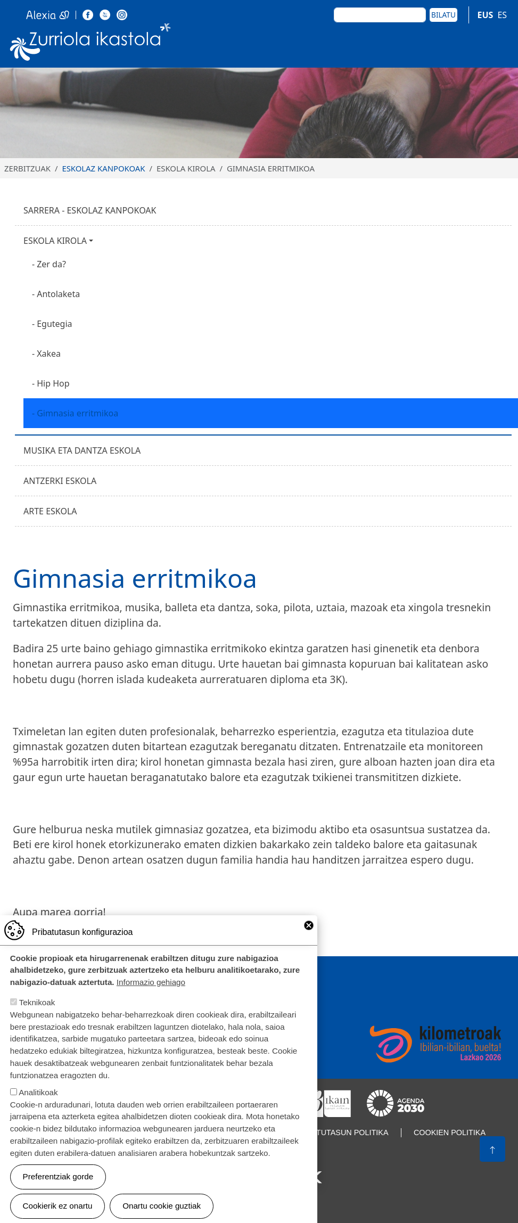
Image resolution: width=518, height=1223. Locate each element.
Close (308, 937)
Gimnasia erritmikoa (77, 413)
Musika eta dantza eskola (82, 450)
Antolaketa (58, 294)
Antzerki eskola (59, 481)
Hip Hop (53, 383)
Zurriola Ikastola (90, 44)
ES (502, 15)
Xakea (49, 353)
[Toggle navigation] (495, 44)
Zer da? (51, 264)
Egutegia (54, 324)
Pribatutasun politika (341, 1132)
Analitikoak (38, 1104)
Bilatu (443, 15)
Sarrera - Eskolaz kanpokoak (90, 210)
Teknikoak (37, 1014)
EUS (486, 15)
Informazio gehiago (151, 994)
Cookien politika (450, 1132)
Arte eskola (50, 511)
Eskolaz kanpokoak (103, 168)
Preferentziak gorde (58, 1188)
